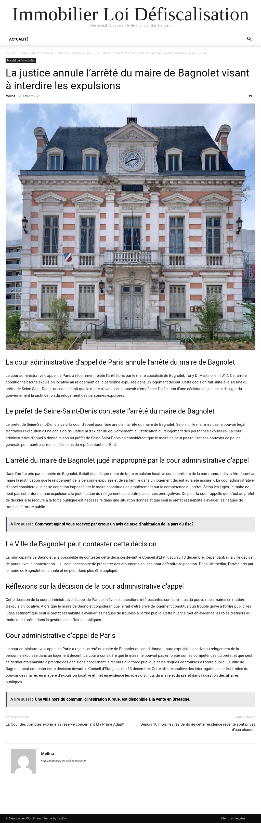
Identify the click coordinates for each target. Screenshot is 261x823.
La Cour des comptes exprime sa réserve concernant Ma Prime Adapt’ (65, 724)
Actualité (18, 39)
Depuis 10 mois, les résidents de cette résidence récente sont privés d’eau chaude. (197, 727)
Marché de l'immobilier (37, 53)
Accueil (11, 53)
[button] (249, 39)
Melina (10, 96)
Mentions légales (233, 818)
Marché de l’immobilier (74, 53)
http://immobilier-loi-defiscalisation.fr (63, 761)
